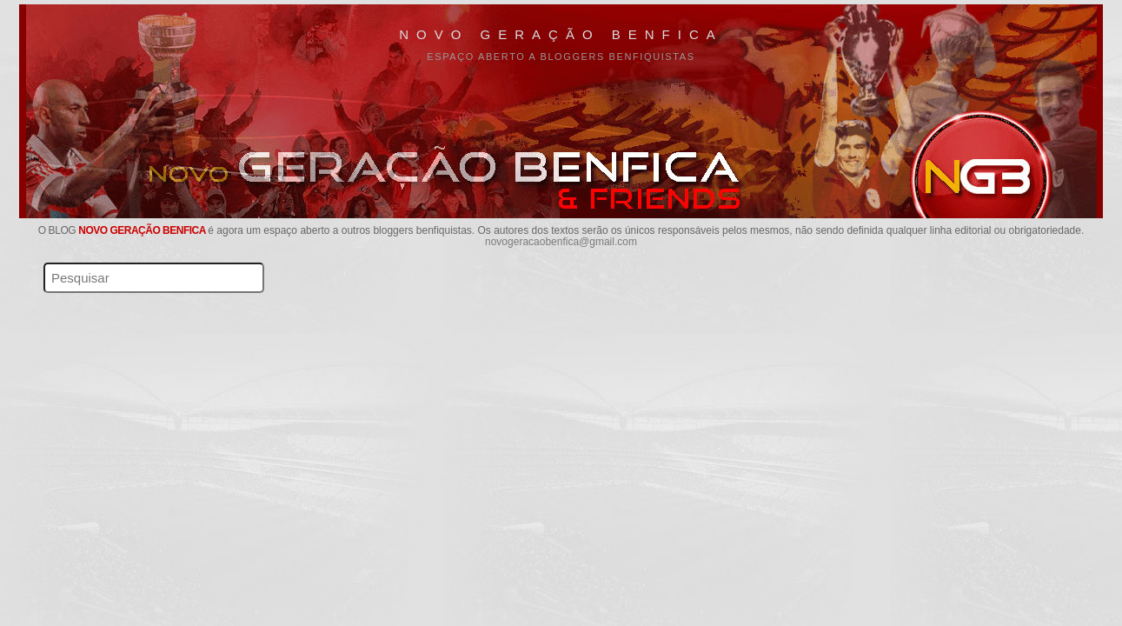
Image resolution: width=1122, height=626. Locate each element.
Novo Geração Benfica (561, 34)
